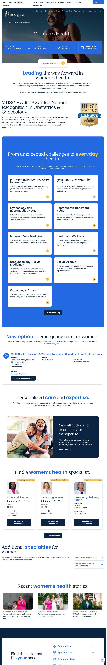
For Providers (67, 11)
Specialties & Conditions (22, 22)
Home (9, 22)
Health (20, 2)
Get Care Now (37, 11)
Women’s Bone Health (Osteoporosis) (89, 564)
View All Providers (53, 536)
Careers (61, 2)
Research (6, 6)
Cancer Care (92, 11)
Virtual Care (77, 2)
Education (12, 2)
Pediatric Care (79, 11)
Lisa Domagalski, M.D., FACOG (86, 498)
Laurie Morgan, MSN (52, 497)
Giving (68, 2)
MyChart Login (38, 6)
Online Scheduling (53, 313)
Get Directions (16, 367)
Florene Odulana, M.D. (19, 497)
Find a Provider (38, 2)
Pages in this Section (53, 63)
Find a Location (51, 2)
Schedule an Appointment (23, 378)
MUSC (5, 2)
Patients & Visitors (52, 11)
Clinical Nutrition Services (89, 558)
